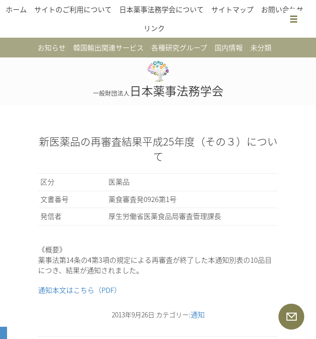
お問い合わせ (282, 9)
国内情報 (229, 47)
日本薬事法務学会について (161, 9)
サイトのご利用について (73, 9)
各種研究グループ (179, 47)
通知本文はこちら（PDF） (79, 290)
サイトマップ (232, 9)
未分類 (260, 47)
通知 (198, 314)
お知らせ (52, 47)
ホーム (16, 9)
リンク (154, 28)
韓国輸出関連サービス (108, 47)
